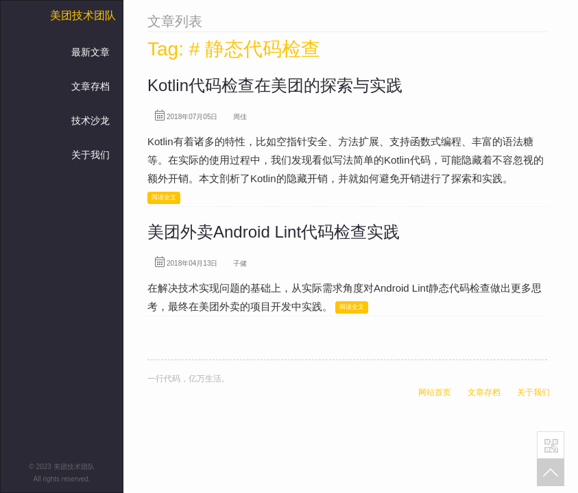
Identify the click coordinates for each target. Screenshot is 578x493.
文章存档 (90, 86)
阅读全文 (164, 197)
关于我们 (90, 154)
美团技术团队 (83, 15)
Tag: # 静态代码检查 (233, 49)
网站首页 (434, 392)
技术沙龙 (90, 120)
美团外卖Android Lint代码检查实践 (273, 232)
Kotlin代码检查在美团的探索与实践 (274, 85)
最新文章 (90, 52)
